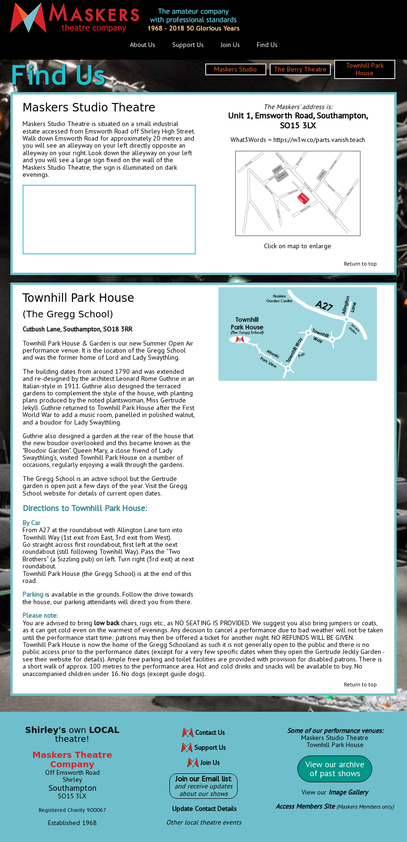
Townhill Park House (364, 69)
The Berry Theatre (300, 69)
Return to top (360, 263)
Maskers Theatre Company (72, 759)
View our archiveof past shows (334, 769)
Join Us (230, 44)
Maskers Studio (235, 69)
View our (335, 792)
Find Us (267, 44)
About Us (142, 44)
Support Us (188, 44)
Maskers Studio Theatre (334, 737)
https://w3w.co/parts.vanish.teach (319, 139)
